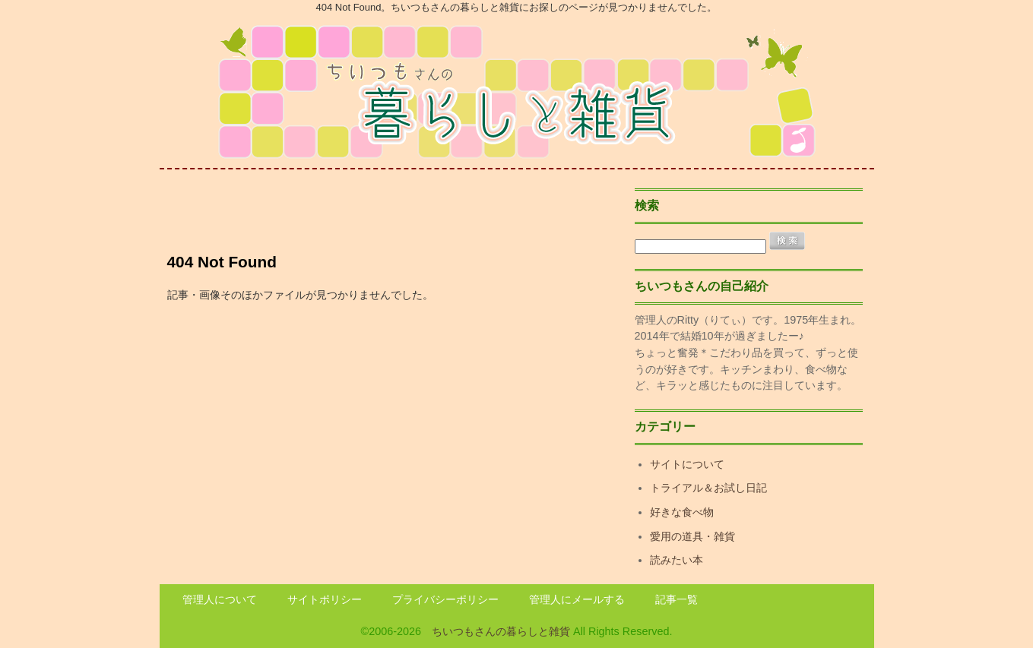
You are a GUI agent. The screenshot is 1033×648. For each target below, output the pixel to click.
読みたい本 (676, 560)
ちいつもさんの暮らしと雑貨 (501, 631)
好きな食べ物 (682, 512)
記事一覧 (676, 599)
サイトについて (687, 464)
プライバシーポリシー (445, 599)
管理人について (219, 599)
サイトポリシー (324, 599)
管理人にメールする (577, 599)
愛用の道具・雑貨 (692, 536)
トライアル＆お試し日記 (708, 488)
